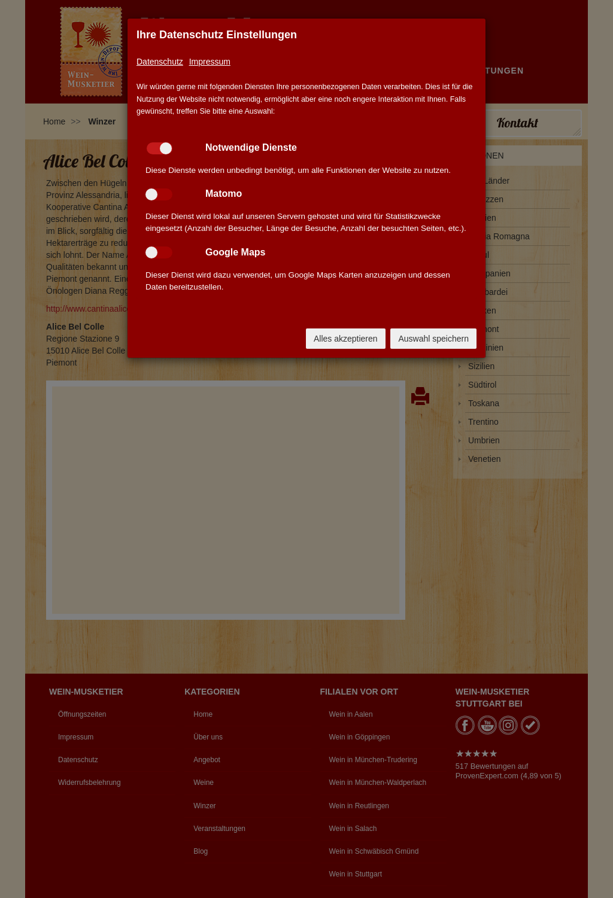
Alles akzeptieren (346, 338)
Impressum (209, 61)
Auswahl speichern (433, 338)
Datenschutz (159, 61)
